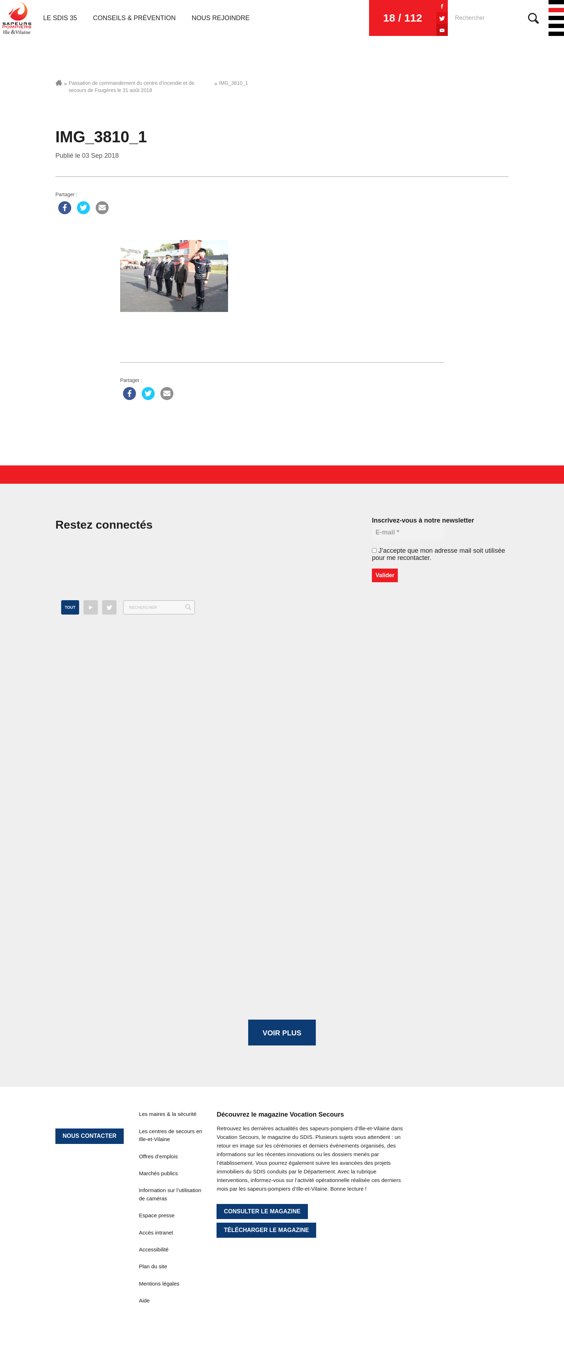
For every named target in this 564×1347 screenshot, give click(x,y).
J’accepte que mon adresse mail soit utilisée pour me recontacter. (438, 554)
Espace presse (156, 1215)
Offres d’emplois (158, 1156)
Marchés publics (158, 1173)
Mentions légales (159, 1284)
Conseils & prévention (134, 18)
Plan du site (153, 1266)
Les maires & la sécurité (167, 1114)
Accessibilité (154, 1249)
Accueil (58, 83)
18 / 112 (402, 18)
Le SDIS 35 (60, 18)
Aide (144, 1300)
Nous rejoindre (221, 18)
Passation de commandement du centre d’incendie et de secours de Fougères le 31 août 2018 (131, 86)
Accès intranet (156, 1232)
